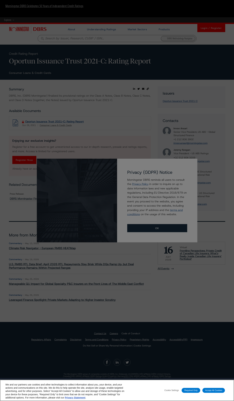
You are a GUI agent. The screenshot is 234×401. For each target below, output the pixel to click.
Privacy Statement (75, 399)
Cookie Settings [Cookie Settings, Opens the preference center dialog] (171, 392)
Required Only (191, 392)
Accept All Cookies (213, 392)
